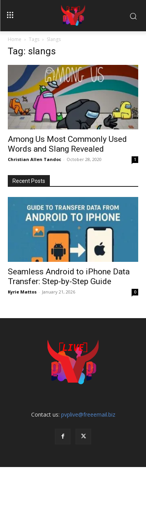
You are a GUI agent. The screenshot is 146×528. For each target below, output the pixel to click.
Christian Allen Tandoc (34, 159)
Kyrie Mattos (22, 292)
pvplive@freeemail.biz (88, 414)
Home (14, 39)
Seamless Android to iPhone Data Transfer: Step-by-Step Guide (69, 276)
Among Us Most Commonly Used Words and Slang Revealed (67, 144)
